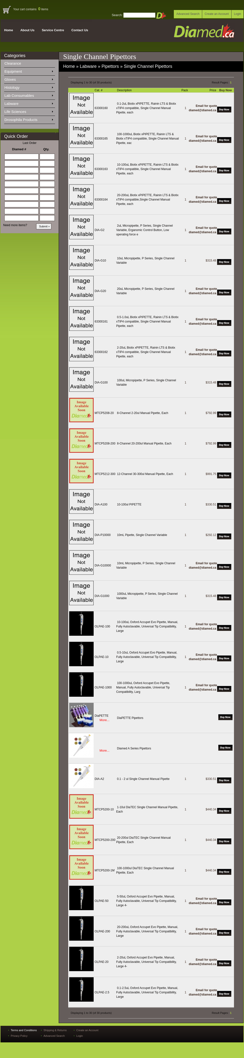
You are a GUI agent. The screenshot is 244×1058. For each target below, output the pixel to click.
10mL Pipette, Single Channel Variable (142, 535)
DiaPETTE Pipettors (130, 718)
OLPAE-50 (101, 901)
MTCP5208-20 (104, 413)
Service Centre (53, 30)
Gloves (28, 78)
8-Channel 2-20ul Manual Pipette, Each (142, 413)
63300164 (101, 199)
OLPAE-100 (102, 626)
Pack (185, 90)
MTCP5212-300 (105, 474)
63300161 (101, 321)
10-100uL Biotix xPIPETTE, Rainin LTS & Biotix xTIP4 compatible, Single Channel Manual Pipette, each (147, 169)
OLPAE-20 (101, 962)
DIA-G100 (101, 382)
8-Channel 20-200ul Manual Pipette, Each (144, 443)
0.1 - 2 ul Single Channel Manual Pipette (143, 779)
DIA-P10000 (103, 535)
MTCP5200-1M (104, 870)
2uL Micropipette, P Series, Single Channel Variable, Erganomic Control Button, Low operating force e (144, 230)
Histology (28, 87)
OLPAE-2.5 (102, 992)
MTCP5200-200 (105, 840)
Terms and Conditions (24, 1030)
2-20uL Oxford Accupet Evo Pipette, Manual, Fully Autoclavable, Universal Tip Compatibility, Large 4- (146, 962)
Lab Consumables (28, 95)
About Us (27, 30)
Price (213, 90)
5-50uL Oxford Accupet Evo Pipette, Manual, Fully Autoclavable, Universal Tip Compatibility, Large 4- (146, 901)
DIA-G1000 (102, 596)
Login (237, 14)
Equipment (28, 70)
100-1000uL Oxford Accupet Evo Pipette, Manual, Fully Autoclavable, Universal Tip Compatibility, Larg (143, 687)
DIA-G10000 (103, 565)
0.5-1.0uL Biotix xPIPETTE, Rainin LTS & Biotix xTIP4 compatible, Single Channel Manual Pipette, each (147, 321)
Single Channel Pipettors (148, 66)
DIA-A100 (101, 504)
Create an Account (217, 14)
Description (125, 90)
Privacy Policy (19, 1035)
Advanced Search (188, 14)
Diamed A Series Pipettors (134, 748)
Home (8, 30)
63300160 (101, 108)
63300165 (101, 138)
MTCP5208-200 (105, 443)
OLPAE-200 (102, 931)
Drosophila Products (28, 119)
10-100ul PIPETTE (129, 504)
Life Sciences (28, 111)
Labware (28, 103)
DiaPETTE (102, 715)
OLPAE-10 (101, 657)
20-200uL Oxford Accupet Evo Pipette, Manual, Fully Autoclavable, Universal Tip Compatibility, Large (147, 931)
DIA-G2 (99, 230)
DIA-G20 (100, 291)
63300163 (101, 169)
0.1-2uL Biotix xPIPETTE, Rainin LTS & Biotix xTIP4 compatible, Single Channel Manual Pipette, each (146, 108)
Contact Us (79, 30)
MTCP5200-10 (104, 809)
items (43, 9)
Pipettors (110, 66)
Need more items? (15, 225)
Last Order (30, 143)
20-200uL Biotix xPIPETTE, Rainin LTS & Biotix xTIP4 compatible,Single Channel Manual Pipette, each (147, 199)
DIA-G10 (100, 260)
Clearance (15, 62)
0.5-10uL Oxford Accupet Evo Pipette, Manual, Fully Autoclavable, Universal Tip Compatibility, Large (146, 657)
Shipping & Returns (55, 1030)
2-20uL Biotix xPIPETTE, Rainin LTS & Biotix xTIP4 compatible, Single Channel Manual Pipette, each (145, 352)
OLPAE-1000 (103, 687)
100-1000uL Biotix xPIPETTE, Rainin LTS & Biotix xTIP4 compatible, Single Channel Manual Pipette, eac (147, 138)
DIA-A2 (99, 779)
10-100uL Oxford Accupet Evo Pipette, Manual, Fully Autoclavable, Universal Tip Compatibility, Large (147, 626)
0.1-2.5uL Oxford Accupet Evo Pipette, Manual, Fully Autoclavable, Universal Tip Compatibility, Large (147, 992)
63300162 (101, 352)
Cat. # (99, 90)
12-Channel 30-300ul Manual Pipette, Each (145, 474)
